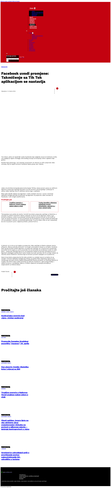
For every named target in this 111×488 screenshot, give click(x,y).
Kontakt (21, 478)
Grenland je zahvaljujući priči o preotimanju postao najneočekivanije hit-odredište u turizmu (15, 456)
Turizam (32, 23)
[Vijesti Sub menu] (34, 8)
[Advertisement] (29, 145)
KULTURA (3, 337)
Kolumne (34, 15)
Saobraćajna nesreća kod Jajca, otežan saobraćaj (12, 317)
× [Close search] (7, 61)
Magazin (32, 25)
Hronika (31, 40)
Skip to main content (6, 1)
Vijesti (32, 8)
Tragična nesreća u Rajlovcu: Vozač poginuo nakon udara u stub (17, 204)
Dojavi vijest (22, 477)
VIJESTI (12, 311)
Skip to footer (16, 1)
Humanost (33, 18)
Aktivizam (34, 14)
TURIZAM (3, 448)
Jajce (33, 34)
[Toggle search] (6, 53)
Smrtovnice (33, 28)
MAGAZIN (4, 67)
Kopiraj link (55, 274)
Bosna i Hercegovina (37, 12)
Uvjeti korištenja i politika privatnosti (29, 476)
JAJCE (7, 311)
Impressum (22, 474)
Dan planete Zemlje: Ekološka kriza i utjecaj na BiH (15, 368)
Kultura (32, 20)
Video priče (33, 26)
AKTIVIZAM (4, 363)
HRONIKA (3, 311)
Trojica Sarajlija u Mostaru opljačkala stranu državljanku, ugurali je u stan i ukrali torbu (48, 205)
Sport (31, 17)
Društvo (32, 21)
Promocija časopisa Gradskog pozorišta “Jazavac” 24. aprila (15, 342)
